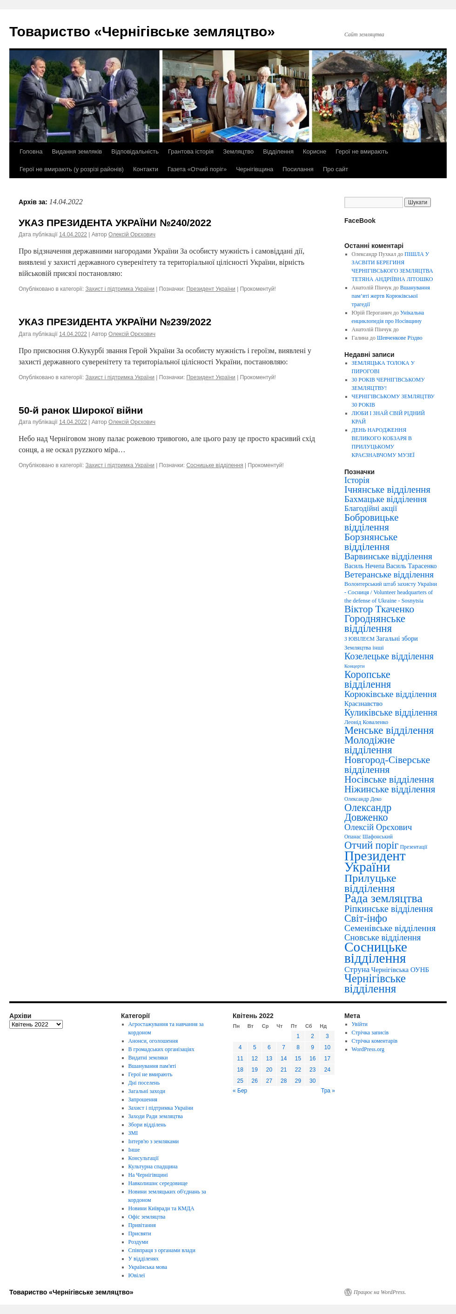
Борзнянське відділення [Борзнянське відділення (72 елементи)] (370, 541)
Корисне (314, 151)
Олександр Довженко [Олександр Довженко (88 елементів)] (367, 812)
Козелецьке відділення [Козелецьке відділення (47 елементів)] (389, 656)
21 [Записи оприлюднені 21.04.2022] (284, 1069)
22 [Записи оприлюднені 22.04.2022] (298, 1069)
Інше (134, 1149)
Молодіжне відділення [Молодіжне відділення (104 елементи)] (369, 745)
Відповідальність (135, 151)
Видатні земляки (148, 1057)
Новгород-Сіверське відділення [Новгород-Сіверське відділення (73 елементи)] (387, 764)
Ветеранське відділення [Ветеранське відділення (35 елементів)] (389, 574)
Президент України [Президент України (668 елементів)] (375, 861)
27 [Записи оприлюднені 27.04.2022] (269, 1081)
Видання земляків (77, 151)
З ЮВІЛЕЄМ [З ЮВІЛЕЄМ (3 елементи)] (359, 639)
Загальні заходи (147, 1091)
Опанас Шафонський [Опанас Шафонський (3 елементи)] (368, 837)
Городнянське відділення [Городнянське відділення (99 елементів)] (374, 623)
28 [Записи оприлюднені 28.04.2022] (284, 1081)
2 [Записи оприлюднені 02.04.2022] (312, 1036)
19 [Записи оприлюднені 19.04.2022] (255, 1069)
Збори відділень (147, 1124)
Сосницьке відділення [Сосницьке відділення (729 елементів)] (375, 952)
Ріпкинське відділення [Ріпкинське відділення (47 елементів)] (388, 909)
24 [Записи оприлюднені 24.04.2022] (327, 1069)
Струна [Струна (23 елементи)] (356, 969)
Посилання (298, 169)
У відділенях (143, 1258)
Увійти (360, 1024)
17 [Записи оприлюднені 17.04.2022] (327, 1058)
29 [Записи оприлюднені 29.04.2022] (298, 1081)
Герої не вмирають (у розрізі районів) (72, 169)
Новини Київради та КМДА (161, 1208)
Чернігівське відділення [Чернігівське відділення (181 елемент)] (375, 983)
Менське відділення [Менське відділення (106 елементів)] (389, 730)
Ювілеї (136, 1275)
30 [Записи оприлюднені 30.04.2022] (312, 1081)
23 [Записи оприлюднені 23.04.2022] (312, 1069)
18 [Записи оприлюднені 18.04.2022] (240, 1069)
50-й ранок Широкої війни (81, 410)
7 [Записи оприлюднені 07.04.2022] (283, 1047)
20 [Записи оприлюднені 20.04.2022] (269, 1069)
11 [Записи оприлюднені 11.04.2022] (240, 1058)
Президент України (210, 289)
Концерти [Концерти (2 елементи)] (354, 666)
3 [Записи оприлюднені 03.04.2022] (327, 1036)
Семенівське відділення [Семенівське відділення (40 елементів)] (390, 928)
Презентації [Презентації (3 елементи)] (413, 847)
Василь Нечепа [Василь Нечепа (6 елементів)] (364, 566)
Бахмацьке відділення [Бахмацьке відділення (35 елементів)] (385, 499)
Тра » (328, 1090)
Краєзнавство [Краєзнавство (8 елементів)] (363, 703)
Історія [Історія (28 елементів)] (356, 480)
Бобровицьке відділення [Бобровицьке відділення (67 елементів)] (371, 522)
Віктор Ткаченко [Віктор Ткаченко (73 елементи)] (379, 609)
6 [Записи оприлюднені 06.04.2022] (269, 1047)
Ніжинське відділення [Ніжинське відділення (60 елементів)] (389, 789)
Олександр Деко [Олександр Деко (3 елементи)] (363, 799)
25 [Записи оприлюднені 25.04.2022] (240, 1081)
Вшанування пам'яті (152, 1066)
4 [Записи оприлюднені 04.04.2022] (240, 1047)
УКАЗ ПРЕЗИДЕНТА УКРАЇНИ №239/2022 (115, 321)
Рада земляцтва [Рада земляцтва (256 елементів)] (383, 898)
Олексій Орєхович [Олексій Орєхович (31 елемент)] (378, 827)
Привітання (142, 1225)
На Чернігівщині (148, 1175)
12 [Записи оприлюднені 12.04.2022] (255, 1058)
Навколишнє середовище (158, 1183)
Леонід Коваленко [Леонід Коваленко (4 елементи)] (366, 722)
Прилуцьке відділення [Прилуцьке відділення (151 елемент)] (370, 883)
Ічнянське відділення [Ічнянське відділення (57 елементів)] (387, 489)
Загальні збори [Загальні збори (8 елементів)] (397, 638)
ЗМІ (133, 1133)
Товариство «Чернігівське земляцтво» (142, 31)
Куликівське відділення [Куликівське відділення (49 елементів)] (390, 712)
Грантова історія (191, 151)
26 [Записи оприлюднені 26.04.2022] (255, 1081)
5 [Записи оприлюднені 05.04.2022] (254, 1047)
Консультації (143, 1158)
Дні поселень (144, 1082)
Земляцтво (238, 151)
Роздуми (138, 1242)
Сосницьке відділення (214, 465)
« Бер (240, 1090)
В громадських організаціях (161, 1049)
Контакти (145, 169)
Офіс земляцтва (147, 1216)
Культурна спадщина (153, 1166)
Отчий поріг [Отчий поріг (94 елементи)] (371, 845)
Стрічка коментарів (375, 1041)
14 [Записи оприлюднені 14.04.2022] (284, 1058)
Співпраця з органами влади (161, 1250)
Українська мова (148, 1267)
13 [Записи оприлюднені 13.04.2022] (269, 1058)
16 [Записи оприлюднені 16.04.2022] (312, 1058)
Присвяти (139, 1233)
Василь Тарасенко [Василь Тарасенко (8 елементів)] (411, 566)
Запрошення (143, 1099)
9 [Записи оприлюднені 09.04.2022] (312, 1047)
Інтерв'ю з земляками (153, 1141)
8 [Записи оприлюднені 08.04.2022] (298, 1047)
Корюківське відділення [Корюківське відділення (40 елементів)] (390, 694)
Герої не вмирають (361, 151)
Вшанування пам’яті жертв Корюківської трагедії (391, 296)
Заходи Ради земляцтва (155, 1116)
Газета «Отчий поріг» (197, 169)
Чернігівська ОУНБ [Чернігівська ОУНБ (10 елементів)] (400, 969)
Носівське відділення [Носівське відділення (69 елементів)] (389, 779)
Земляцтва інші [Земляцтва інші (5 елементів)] (364, 647)
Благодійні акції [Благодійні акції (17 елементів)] (370, 508)
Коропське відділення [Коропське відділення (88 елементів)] (367, 679)
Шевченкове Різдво (399, 338)
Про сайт (335, 169)
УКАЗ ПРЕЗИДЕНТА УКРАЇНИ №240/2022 (115, 222)
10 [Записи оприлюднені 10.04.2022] (327, 1047)
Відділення (278, 151)
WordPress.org (368, 1049)
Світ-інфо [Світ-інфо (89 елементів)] (365, 918)
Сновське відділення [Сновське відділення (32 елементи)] (382, 937)
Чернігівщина (254, 169)
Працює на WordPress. (380, 1292)
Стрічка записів (370, 1032)
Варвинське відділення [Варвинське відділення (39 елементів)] (388, 556)
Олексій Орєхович (131, 234)
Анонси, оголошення (153, 1041)
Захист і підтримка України (119, 289)
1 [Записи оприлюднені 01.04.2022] (298, 1036)
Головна (31, 151)
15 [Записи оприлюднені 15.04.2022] (298, 1058)
